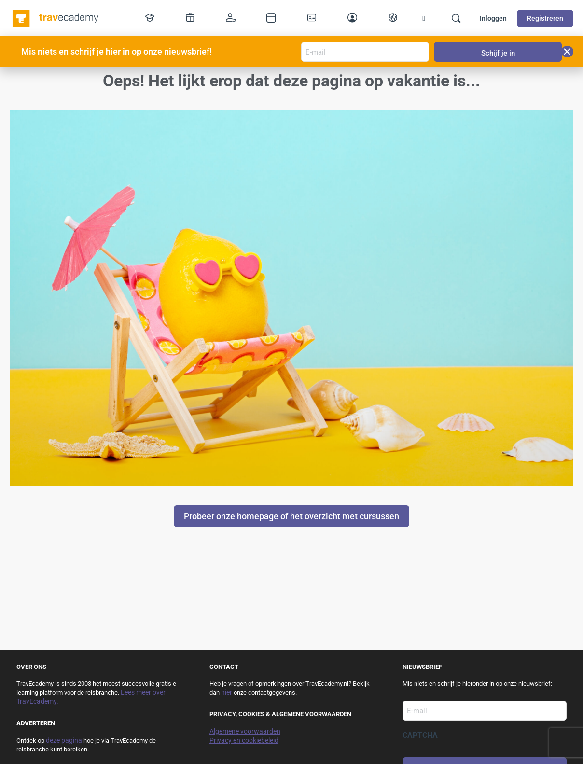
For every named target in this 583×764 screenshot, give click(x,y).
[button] (567, 51)
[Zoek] (456, 18)
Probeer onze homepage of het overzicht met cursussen (291, 516)
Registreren (545, 18)
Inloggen (493, 18)
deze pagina (64, 740)
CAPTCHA (420, 735)
